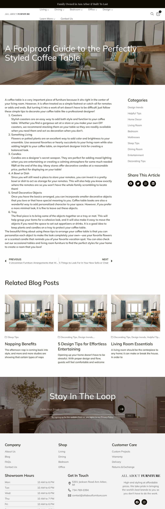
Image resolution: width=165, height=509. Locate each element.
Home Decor (135, 120)
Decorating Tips (136, 162)
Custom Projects (121, 452)
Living (61, 452)
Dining (62, 458)
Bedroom (133, 132)
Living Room (135, 126)
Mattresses (134, 138)
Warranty (117, 458)
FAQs (8, 463)
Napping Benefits (20, 345)
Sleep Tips (133, 144)
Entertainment (136, 156)
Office (61, 468)
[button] (131, 185)
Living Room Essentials (132, 345)
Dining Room (135, 150)
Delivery (116, 463)
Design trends (135, 108)
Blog (7, 458)
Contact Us (11, 468)
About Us (10, 452)
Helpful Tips (134, 114)
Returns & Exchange (123, 468)
